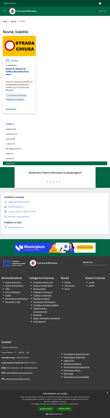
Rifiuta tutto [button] (64, 409)
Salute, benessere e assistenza (46, 318)
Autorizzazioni (39, 321)
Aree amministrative (14, 285)
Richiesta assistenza (72, 363)
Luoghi (92, 282)
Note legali (68, 373)
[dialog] (55, 404)
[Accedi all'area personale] (100, 3)
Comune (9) (10, 138)
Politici (8, 295)
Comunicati (12, 61)
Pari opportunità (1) (13, 148)
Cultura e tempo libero (43, 285)
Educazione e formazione (44, 301)
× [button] (107, 393)
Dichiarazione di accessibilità (76, 376)
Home (5, 21)
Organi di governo (13, 282)
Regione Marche (9, 3)
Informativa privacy (72, 370)
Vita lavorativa (39, 288)
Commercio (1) (11, 134)
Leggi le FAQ (69, 360)
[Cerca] (105, 11)
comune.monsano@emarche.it (18, 378)
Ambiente (37, 315)
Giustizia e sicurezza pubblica (45, 305)
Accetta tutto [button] (46, 409)
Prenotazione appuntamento (76, 354)
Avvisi (67, 288)
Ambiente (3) (11, 129)
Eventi (91, 285)
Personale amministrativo (16, 298)
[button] (55, 414)
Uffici (7, 288)
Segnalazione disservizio (74, 357)
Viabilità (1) (10, 163)
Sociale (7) (10, 158)
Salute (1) (9, 153)
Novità (13, 21)
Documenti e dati (12, 301)
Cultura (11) (10, 143)
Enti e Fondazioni (12, 292)
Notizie (68, 282)
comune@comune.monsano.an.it (20, 372)
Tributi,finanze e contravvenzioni (40, 310)
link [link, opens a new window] (77, 404)
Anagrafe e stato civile (43, 282)
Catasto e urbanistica (42, 295)
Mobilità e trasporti (41, 298)
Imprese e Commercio (42, 292)
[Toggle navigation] (4, 11)
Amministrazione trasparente (76, 367)
